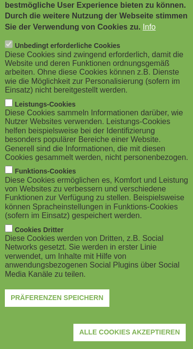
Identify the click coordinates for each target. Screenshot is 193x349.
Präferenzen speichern (57, 311)
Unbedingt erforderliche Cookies (67, 59)
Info (149, 40)
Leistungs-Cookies (45, 117)
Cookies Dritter (39, 243)
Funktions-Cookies (45, 185)
